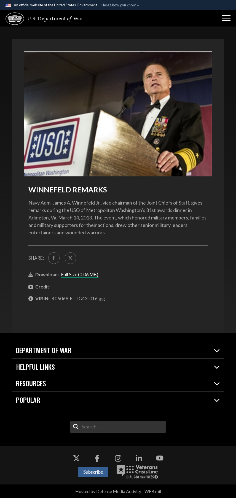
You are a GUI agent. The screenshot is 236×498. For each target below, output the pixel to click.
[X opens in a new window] (76, 458)
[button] (226, 18)
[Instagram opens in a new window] (118, 458)
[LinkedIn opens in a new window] (139, 458)
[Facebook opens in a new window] (97, 458)
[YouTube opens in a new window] (160, 458)
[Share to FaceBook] (54, 258)
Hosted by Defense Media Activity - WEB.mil (118, 491)
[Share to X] (70, 258)
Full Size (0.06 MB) (79, 274)
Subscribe (93, 472)
